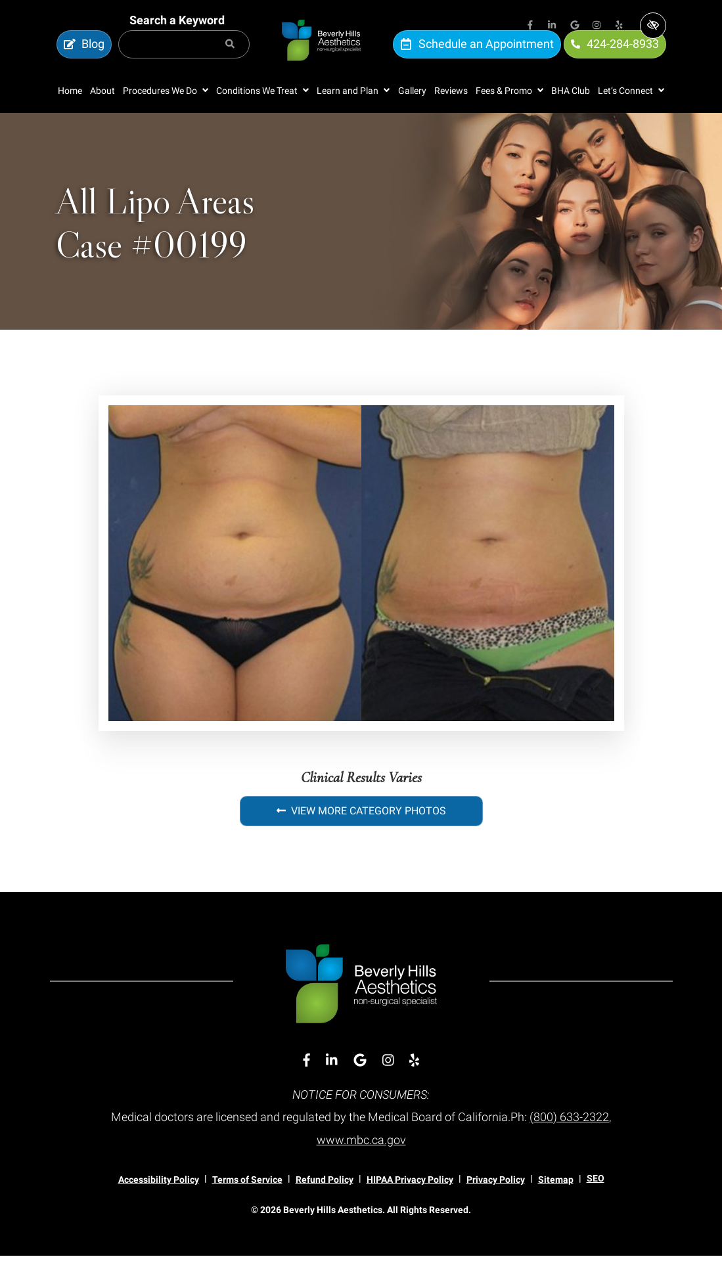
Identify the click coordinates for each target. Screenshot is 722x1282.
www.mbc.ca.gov (361, 1166)
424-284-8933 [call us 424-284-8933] (615, 57)
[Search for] (184, 58)
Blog (84, 57)
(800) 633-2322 (569, 1144)
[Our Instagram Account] (597, 26)
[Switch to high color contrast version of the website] (653, 25)
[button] (165, 118)
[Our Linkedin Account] (552, 26)
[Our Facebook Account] (530, 26)
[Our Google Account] (575, 26)
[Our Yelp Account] (619, 26)
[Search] (229, 58)
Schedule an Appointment (477, 57)
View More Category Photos (361, 838)
